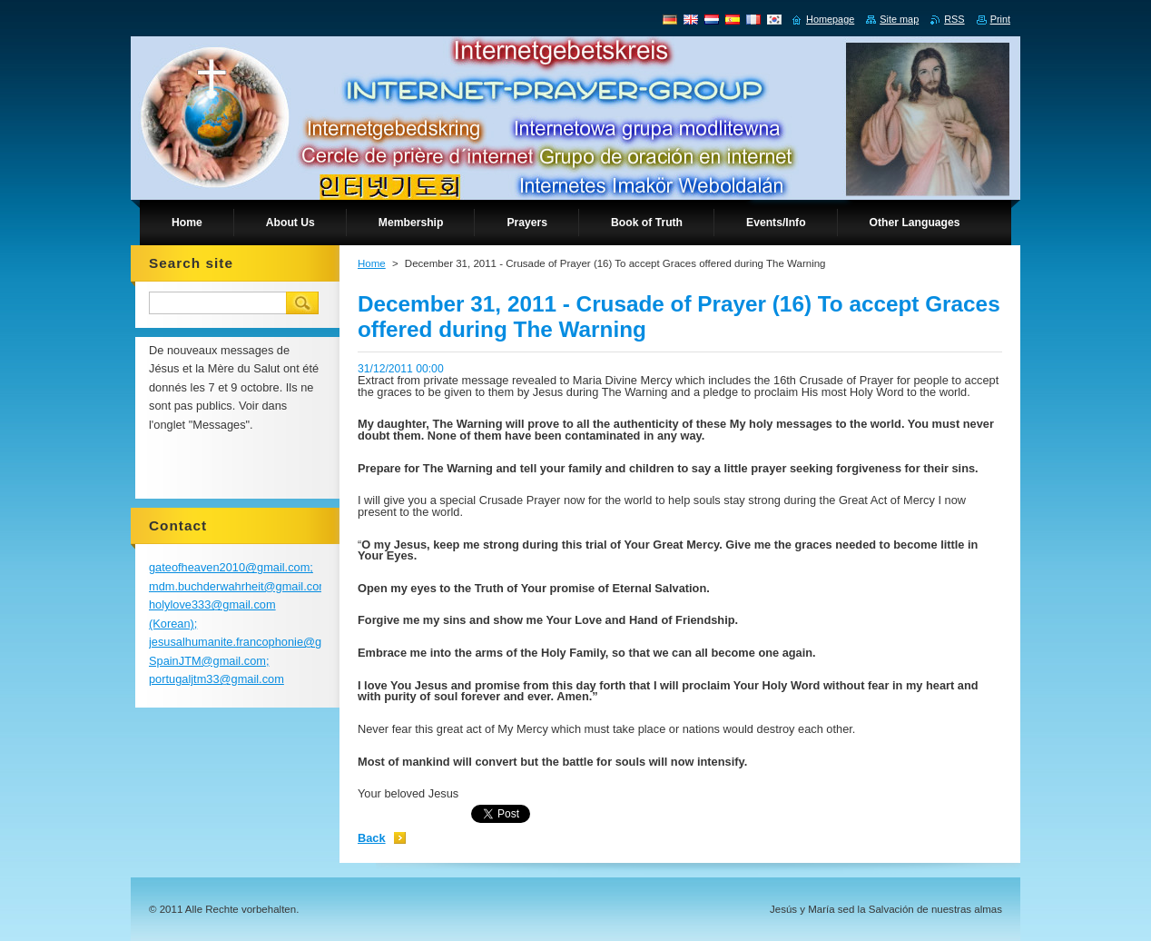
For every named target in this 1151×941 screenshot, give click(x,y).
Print (1000, 19)
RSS (954, 19)
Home (372, 263)
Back (372, 838)
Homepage (830, 19)
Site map (899, 19)
